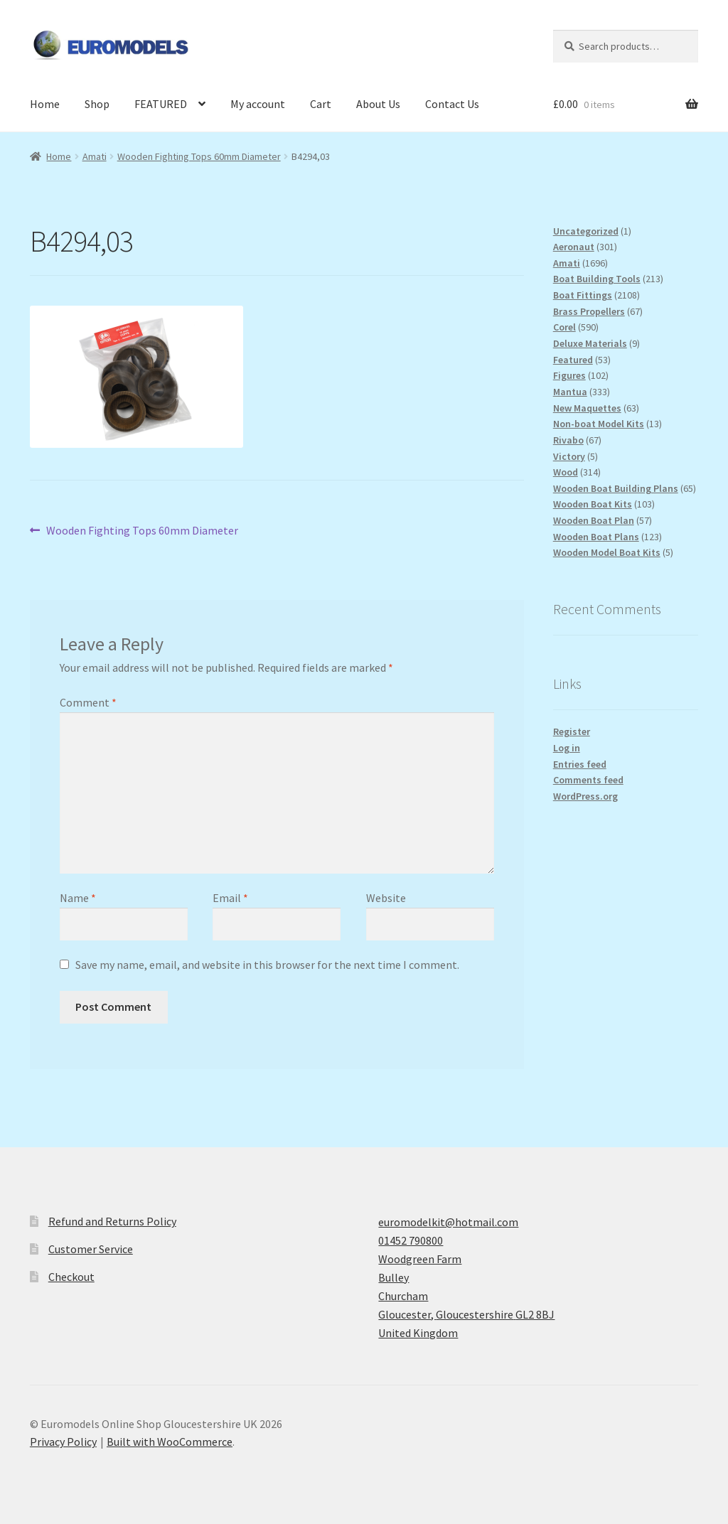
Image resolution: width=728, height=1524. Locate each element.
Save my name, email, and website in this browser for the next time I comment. (267, 964)
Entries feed (579, 764)
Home (45, 104)
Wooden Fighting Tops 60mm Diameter (199, 156)
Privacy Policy (63, 1441)
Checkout (71, 1277)
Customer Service (90, 1249)
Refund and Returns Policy (112, 1221)
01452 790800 (410, 1240)
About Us (378, 104)
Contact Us (452, 104)
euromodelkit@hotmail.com (448, 1222)
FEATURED (160, 104)
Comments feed (588, 779)
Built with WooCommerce (169, 1441)
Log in (566, 747)
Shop (97, 104)
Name (78, 898)
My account (257, 104)
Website (386, 898)
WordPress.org (585, 796)
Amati (94, 156)
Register (571, 731)
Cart (320, 104)
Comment (88, 702)
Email (230, 898)
